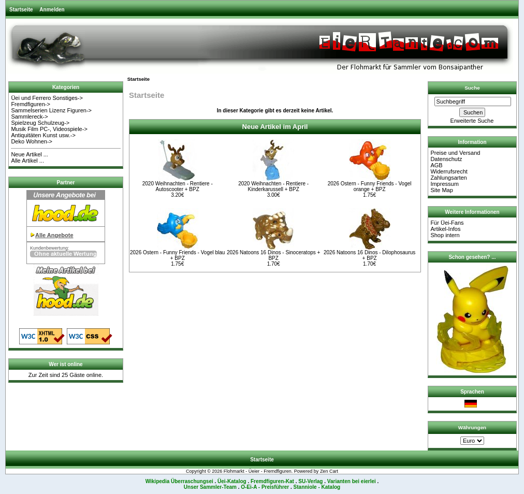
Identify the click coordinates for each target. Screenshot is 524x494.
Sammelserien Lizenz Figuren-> (51, 110)
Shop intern (444, 235)
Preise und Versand (455, 153)
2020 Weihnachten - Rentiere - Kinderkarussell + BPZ (273, 186)
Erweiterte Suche (472, 121)
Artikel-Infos (445, 229)
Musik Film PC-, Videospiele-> (49, 129)
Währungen (472, 427)
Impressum (444, 184)
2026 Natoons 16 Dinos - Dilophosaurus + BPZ (369, 255)
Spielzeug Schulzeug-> (40, 123)
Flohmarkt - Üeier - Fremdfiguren (258, 471)
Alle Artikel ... (27, 160)
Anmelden (51, 9)
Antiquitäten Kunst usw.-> (43, 135)
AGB (436, 165)
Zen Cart (329, 471)
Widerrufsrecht (449, 171)
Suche (472, 88)
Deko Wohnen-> (31, 141)
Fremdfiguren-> (30, 104)
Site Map (441, 190)
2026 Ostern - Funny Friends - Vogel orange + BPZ (370, 186)
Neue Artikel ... (29, 154)
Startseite (21, 9)
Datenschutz (446, 159)
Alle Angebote (54, 235)
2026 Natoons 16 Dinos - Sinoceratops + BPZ (273, 255)
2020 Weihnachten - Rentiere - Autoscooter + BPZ (177, 186)
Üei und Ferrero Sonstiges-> (46, 98)
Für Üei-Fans (446, 223)
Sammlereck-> (29, 116)
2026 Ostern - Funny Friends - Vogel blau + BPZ (177, 255)
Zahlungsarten (448, 178)
